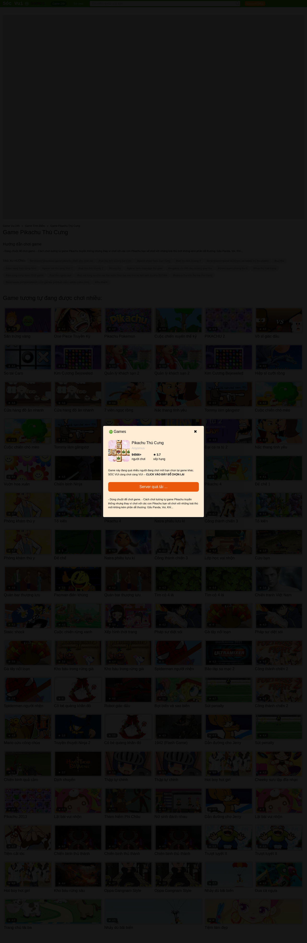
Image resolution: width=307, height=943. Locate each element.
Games (117, 432)
